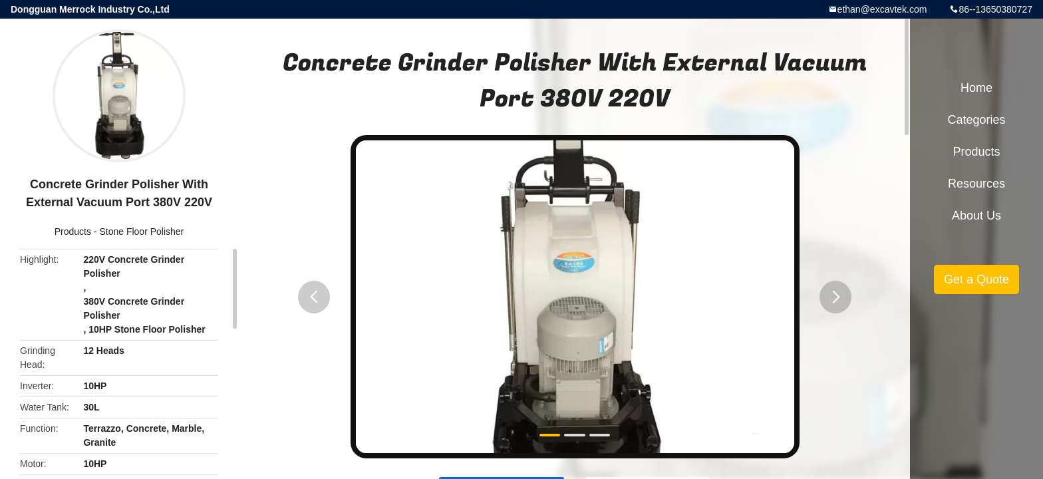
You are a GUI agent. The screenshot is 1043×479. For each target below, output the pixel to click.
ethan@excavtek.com (882, 9)
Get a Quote (976, 279)
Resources (976, 183)
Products (73, 231)
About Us (976, 215)
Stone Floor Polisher (141, 231)
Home (976, 87)
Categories (976, 119)
